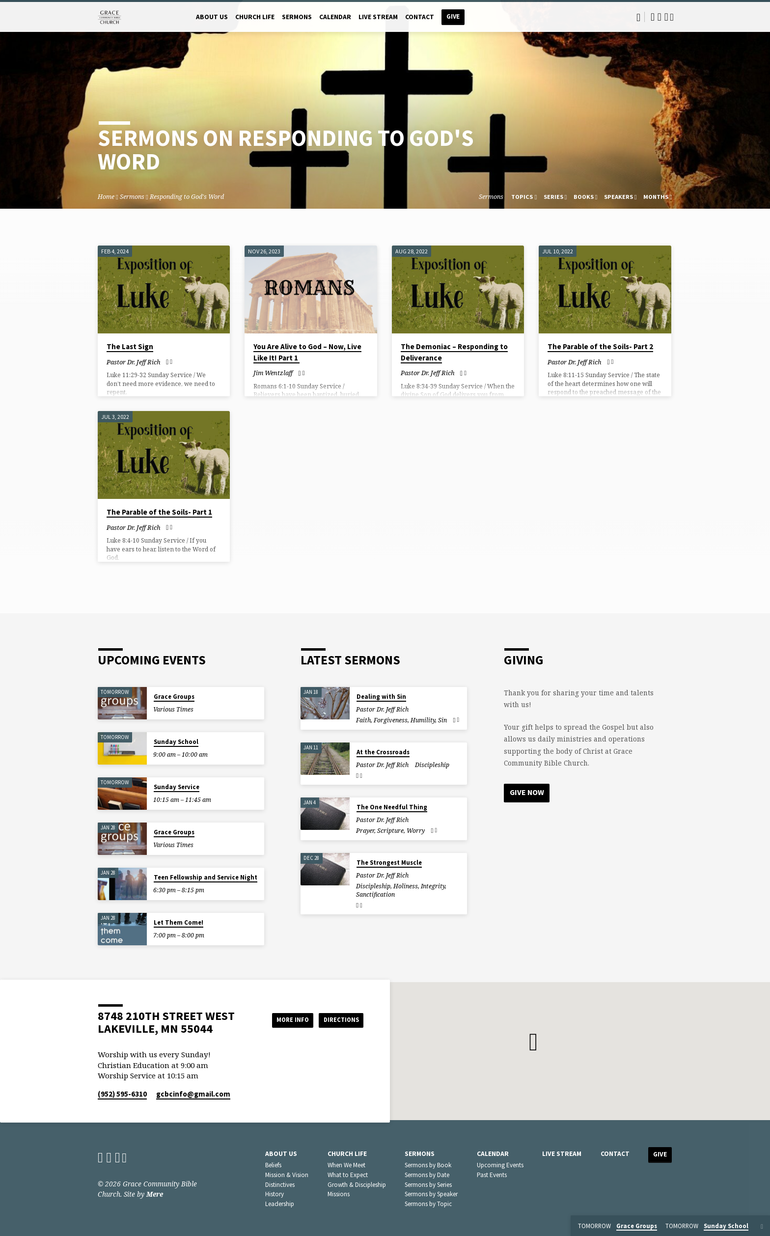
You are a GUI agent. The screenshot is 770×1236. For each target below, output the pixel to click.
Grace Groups (174, 696)
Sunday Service (176, 787)
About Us (212, 17)
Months (657, 196)
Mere (154, 1194)
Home (106, 196)
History (274, 1194)
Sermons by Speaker (431, 1194)
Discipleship (432, 765)
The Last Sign (130, 346)
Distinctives (280, 1185)
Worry (416, 830)
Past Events (492, 1175)
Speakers (620, 196)
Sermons (297, 17)
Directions (339, 1020)
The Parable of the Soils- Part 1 (159, 512)
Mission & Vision (286, 1175)
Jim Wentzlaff (273, 372)
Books (586, 196)
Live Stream (378, 17)
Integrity (433, 886)
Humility (423, 720)
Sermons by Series (428, 1185)
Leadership (279, 1204)
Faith (363, 720)
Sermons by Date (427, 1175)
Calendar (335, 17)
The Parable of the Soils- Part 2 (600, 346)
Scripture (390, 830)
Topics (524, 196)
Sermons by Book (428, 1165)
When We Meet (346, 1165)
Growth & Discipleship (357, 1185)
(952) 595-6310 (122, 1094)
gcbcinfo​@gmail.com (193, 1094)
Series (555, 196)
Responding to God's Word (187, 196)
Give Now (527, 792)
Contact (419, 17)
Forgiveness (391, 720)
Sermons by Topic (428, 1204)
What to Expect (348, 1175)
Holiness (405, 886)
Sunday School (176, 742)
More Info (283, 1020)
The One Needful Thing (392, 807)
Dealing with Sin (381, 696)
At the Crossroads (383, 752)
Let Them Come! (178, 922)
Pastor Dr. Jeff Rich (134, 361)
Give (453, 16)
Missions (339, 1194)
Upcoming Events (500, 1165)
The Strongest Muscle (389, 862)
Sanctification (375, 894)
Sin (442, 720)
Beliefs (273, 1165)
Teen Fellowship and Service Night (205, 877)
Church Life (255, 17)
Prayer (365, 830)
